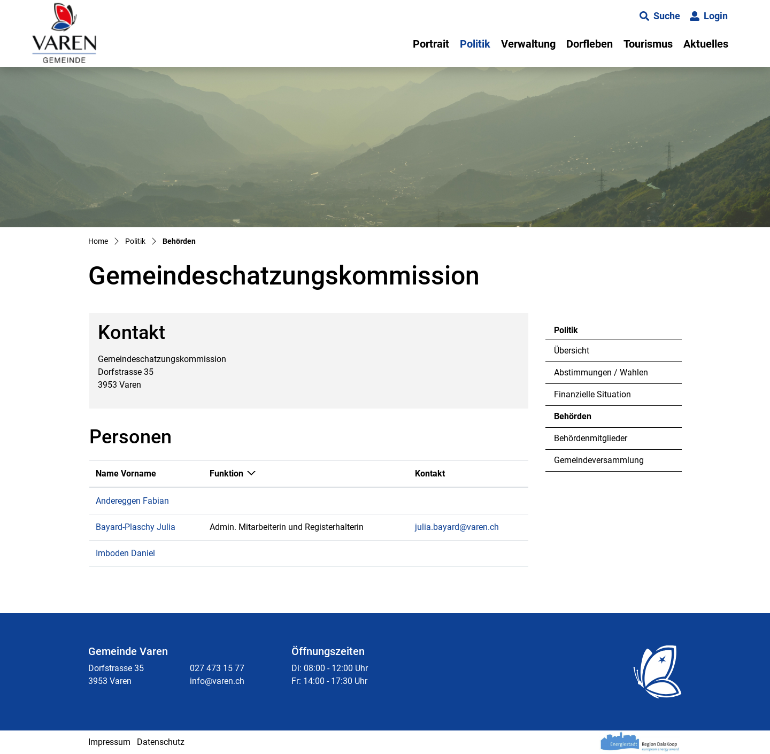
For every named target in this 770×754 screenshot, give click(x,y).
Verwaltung (528, 43)
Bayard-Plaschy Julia (135, 527)
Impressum (109, 742)
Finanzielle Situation (592, 394)
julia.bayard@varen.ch (457, 527)
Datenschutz (160, 742)
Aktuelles (705, 43)
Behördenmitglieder (590, 438)
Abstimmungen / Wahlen (601, 372)
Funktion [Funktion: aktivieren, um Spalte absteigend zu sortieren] (226, 473)
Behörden (583, 419)
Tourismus (648, 43)
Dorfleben (589, 43)
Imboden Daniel (125, 553)
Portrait (431, 43)
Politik (475, 43)
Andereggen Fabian (132, 501)
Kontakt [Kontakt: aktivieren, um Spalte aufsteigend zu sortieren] (430, 473)
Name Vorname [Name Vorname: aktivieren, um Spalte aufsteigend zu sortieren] (126, 473)
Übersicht (571, 350)
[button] (660, 16)
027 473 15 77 (217, 668)
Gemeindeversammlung (599, 460)
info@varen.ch (217, 681)
